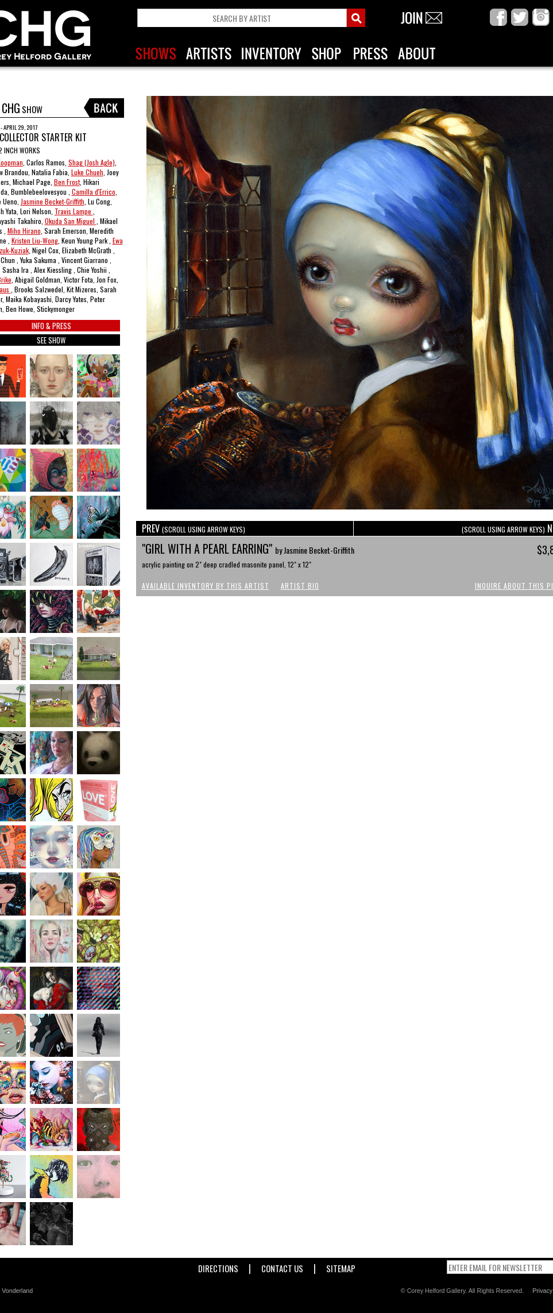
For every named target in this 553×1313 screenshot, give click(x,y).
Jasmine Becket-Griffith (52, 201)
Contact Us (282, 1266)
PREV (193, 528)
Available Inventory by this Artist (205, 585)
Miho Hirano (24, 230)
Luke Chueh (87, 172)
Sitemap (340, 1266)
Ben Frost (67, 182)
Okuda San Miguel (70, 221)
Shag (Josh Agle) (91, 162)
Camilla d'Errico (93, 191)
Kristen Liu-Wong (34, 240)
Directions (218, 1266)
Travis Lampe (74, 211)
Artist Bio (300, 585)
